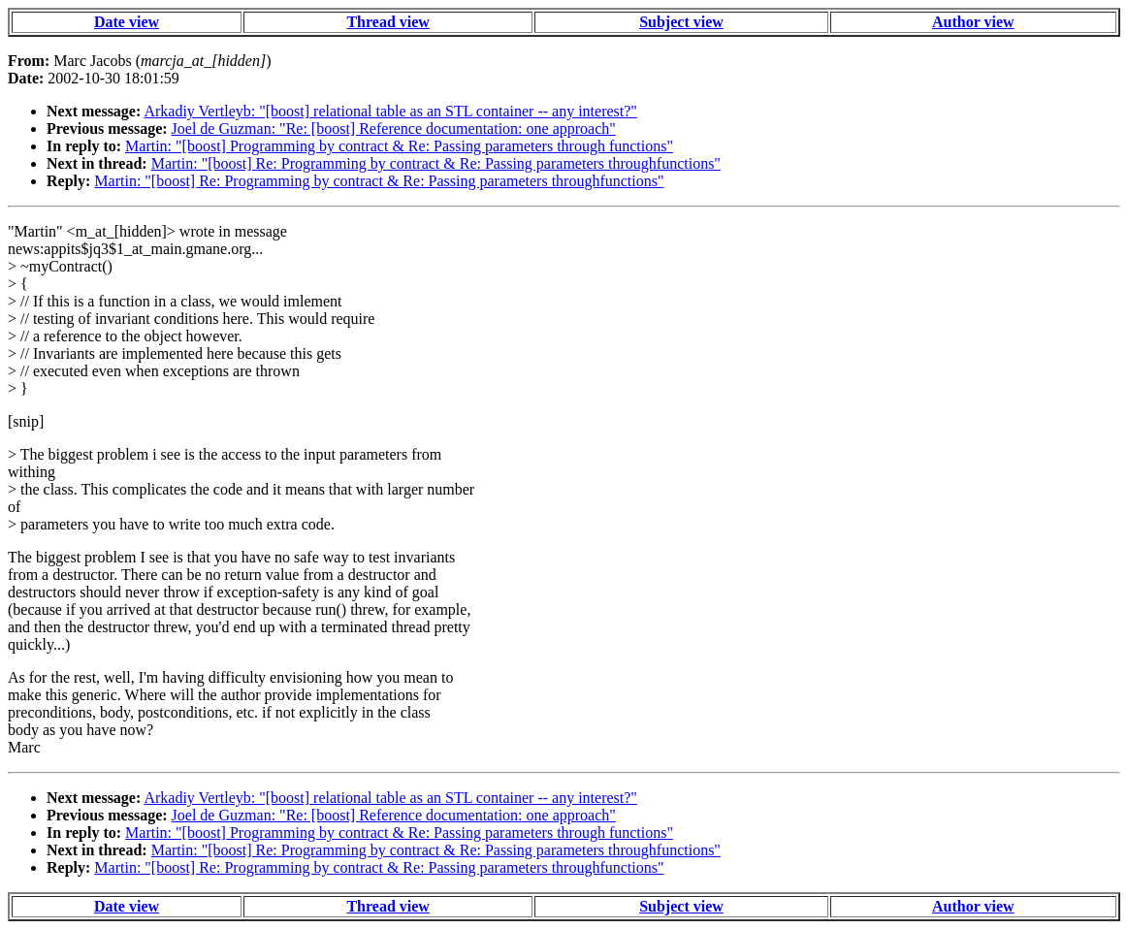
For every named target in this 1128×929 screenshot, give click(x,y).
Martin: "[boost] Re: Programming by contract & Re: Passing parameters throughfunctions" (436, 163)
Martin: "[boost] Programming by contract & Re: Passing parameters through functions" (399, 146)
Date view (126, 22)
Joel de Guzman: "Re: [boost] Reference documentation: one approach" (394, 128)
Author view (973, 22)
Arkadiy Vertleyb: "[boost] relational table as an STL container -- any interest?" (390, 111)
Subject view (681, 22)
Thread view (387, 22)
